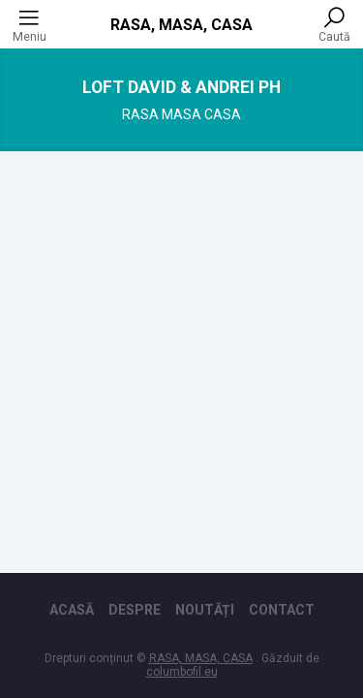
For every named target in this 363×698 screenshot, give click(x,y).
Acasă (71, 610)
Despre (134, 610)
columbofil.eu (182, 672)
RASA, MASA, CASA (181, 25)
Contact (282, 610)
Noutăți (204, 610)
